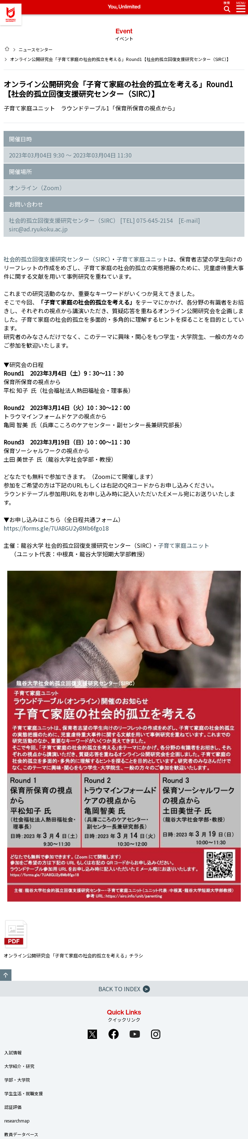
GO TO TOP (5, 975)
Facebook (113, 1034)
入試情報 (12, 1052)
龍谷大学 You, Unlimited (10, 14)
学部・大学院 (17, 1080)
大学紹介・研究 (19, 1066)
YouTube (134, 1034)
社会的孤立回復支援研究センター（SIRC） (57, 259)
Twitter (92, 1034)
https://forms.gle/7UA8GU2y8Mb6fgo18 (56, 528)
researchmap (17, 1120)
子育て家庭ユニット (142, 259)
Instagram (155, 1034)
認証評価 (12, 1107)
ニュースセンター (36, 49)
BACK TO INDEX (124, 988)
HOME (7, 48)
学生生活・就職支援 (23, 1093)
